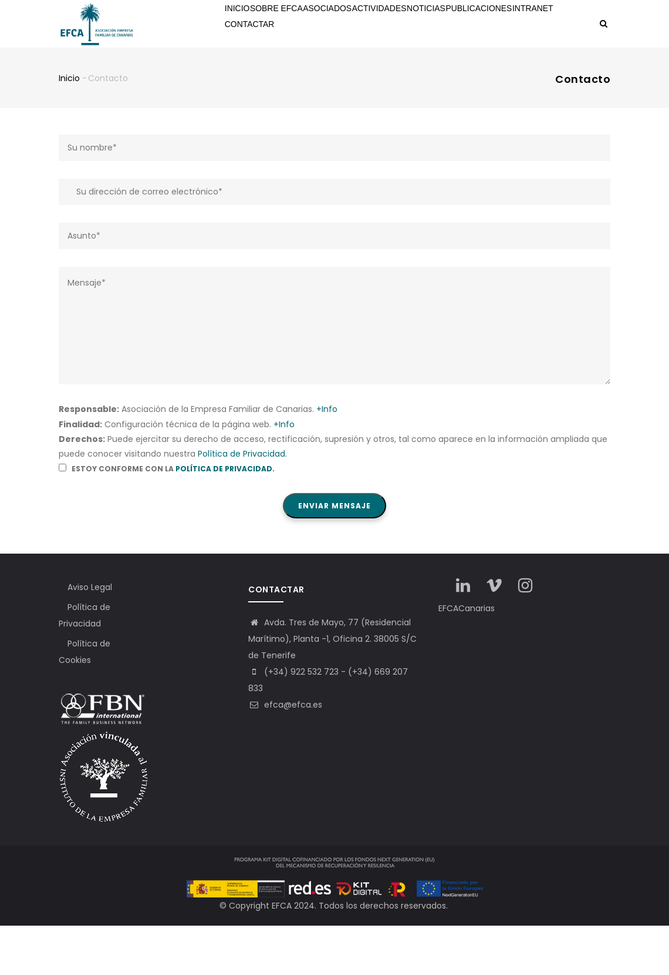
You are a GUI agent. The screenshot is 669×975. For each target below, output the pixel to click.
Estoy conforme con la (167, 517)
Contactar (302, 73)
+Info (326, 458)
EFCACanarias (466, 658)
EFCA (282, 955)
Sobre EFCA (289, 24)
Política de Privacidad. (242, 502)
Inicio (243, 24)
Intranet (249, 73)
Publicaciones (520, 24)
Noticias (460, 24)
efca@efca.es (285, 754)
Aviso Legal (89, 636)
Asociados (346, 24)
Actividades (405, 24)
